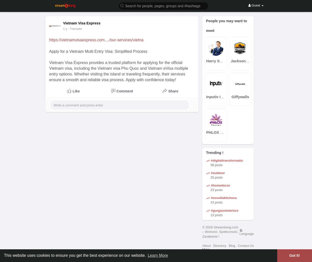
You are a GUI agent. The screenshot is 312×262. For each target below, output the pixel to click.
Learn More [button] (158, 255)
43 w (66, 29)
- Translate (77, 29)
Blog (232, 245)
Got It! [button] (294, 256)
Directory (219, 245)
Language (246, 232)
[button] (163, 5)
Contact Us (246, 245)
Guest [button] (256, 5)
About (206, 245)
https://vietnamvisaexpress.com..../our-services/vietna (96, 40)
